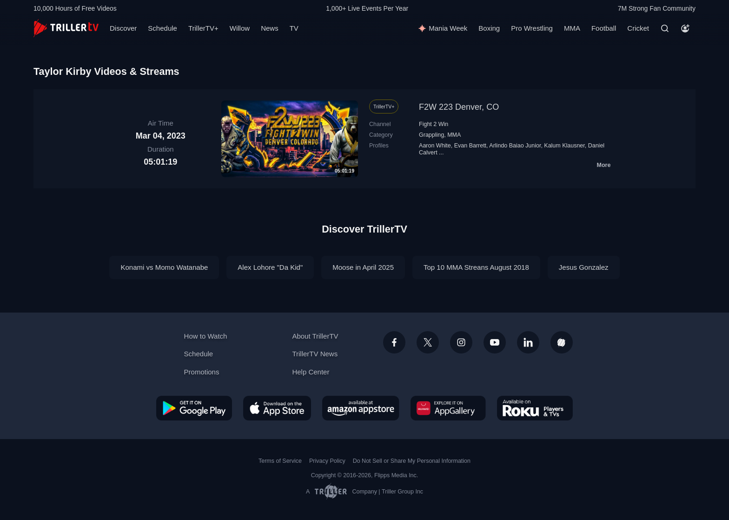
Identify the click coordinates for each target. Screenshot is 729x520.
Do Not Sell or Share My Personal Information (412, 461)
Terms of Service (280, 461)
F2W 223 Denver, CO (459, 107)
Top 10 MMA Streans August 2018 (476, 267)
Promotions (201, 372)
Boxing (489, 28)
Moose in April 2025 (363, 267)
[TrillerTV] (66, 28)
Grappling (431, 135)
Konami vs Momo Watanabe (164, 267)
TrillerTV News (315, 354)
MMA (572, 28)
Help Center (310, 372)
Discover (123, 28)
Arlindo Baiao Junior (515, 145)
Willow (240, 28)
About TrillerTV (315, 336)
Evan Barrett (470, 145)
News (269, 28)
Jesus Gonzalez (584, 267)
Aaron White (435, 145)
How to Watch (205, 336)
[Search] (665, 28)
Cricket (638, 28)
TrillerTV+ (203, 28)
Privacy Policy (327, 461)
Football (603, 28)
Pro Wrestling (532, 28)
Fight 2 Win (433, 124)
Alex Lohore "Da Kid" (270, 267)
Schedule (162, 28)
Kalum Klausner (564, 145)
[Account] (685, 28)
